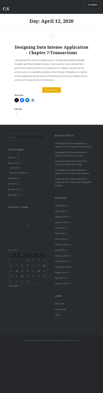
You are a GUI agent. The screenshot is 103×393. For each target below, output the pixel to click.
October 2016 (61, 222)
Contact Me (60, 309)
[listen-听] (12, 178)
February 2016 (61, 244)
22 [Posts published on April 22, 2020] (22, 276)
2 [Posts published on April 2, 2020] (27, 260)
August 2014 (61, 272)
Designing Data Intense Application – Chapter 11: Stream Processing (71, 154)
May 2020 (59, 205)
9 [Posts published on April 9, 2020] (27, 265)
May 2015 (59, 250)
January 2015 (61, 261)
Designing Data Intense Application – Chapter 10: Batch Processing (71, 163)
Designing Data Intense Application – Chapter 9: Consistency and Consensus (72, 171)
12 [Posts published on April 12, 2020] (44, 265)
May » (16, 286)
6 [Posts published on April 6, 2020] (11, 265)
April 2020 (60, 211)
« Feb (10, 286)
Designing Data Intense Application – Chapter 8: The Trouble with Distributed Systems (73, 182)
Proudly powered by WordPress (36, 340)
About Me (59, 303)
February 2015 (61, 256)
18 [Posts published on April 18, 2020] (38, 271)
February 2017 (61, 216)
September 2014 (62, 267)
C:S (6, 8)
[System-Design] (17, 172)
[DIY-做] (14, 168)
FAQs (57, 315)
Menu (94, 5)
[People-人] (13, 189)
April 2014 (60, 278)
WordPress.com (72, 340)
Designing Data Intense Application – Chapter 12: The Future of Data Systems (73, 145)
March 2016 (60, 239)
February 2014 (61, 283)
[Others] (12, 183)
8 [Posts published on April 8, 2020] (22, 265)
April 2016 (60, 233)
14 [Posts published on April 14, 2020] (16, 271)
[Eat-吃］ (12, 157)
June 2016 (59, 228)
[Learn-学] (12, 163)
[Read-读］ (13, 195)
